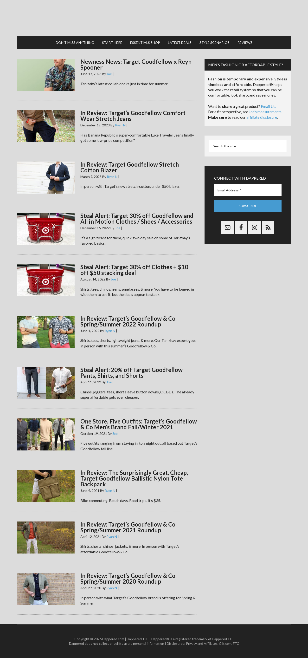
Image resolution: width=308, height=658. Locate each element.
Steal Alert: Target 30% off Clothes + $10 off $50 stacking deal (134, 269)
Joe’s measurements (265, 111)
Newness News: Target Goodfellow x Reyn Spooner (136, 64)
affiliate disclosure (261, 117)
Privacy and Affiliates (202, 643)
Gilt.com (225, 643)
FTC (236, 643)
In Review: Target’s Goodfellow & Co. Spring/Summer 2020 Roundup (128, 578)
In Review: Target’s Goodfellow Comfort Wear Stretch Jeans (133, 115)
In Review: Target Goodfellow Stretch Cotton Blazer (129, 167)
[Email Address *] (248, 190)
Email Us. (268, 106)
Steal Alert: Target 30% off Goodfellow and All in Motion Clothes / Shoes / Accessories (136, 218)
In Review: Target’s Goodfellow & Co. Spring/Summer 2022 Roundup (128, 321)
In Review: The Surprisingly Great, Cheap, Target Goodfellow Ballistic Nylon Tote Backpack (134, 478)
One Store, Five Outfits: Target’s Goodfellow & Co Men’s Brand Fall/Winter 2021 (138, 424)
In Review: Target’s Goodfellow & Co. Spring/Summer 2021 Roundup (128, 527)
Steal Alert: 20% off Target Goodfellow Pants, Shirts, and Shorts (131, 372)
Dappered (154, 18)
